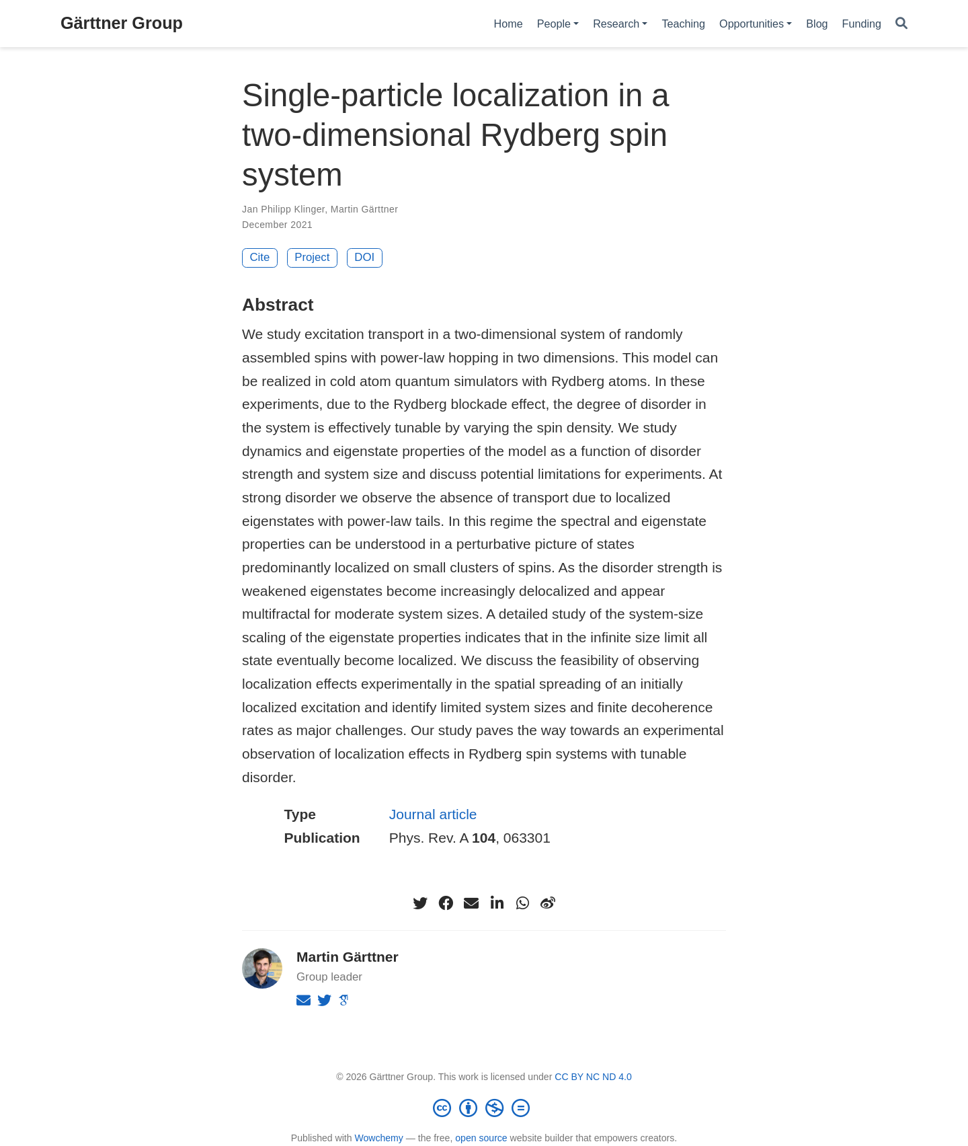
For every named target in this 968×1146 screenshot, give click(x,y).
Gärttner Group (122, 22)
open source (481, 1138)
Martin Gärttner (364, 209)
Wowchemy (378, 1138)
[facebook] (446, 903)
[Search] (901, 24)
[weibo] (548, 903)
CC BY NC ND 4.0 (593, 1076)
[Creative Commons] (484, 1107)
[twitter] (420, 903)
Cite (260, 257)
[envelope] (471, 903)
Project (311, 257)
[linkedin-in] (497, 903)
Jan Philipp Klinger (283, 209)
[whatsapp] (522, 903)
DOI (364, 257)
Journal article (433, 814)
